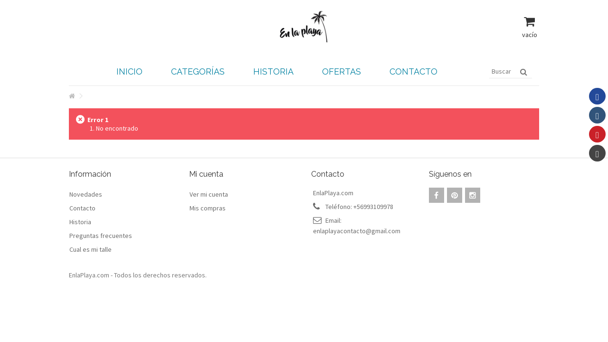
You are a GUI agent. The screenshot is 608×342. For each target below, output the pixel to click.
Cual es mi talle (90, 249)
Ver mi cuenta (209, 194)
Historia (80, 222)
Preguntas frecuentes (100, 235)
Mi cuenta (206, 174)
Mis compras (208, 208)
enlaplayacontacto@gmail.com (356, 231)
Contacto (82, 208)
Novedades (85, 194)
